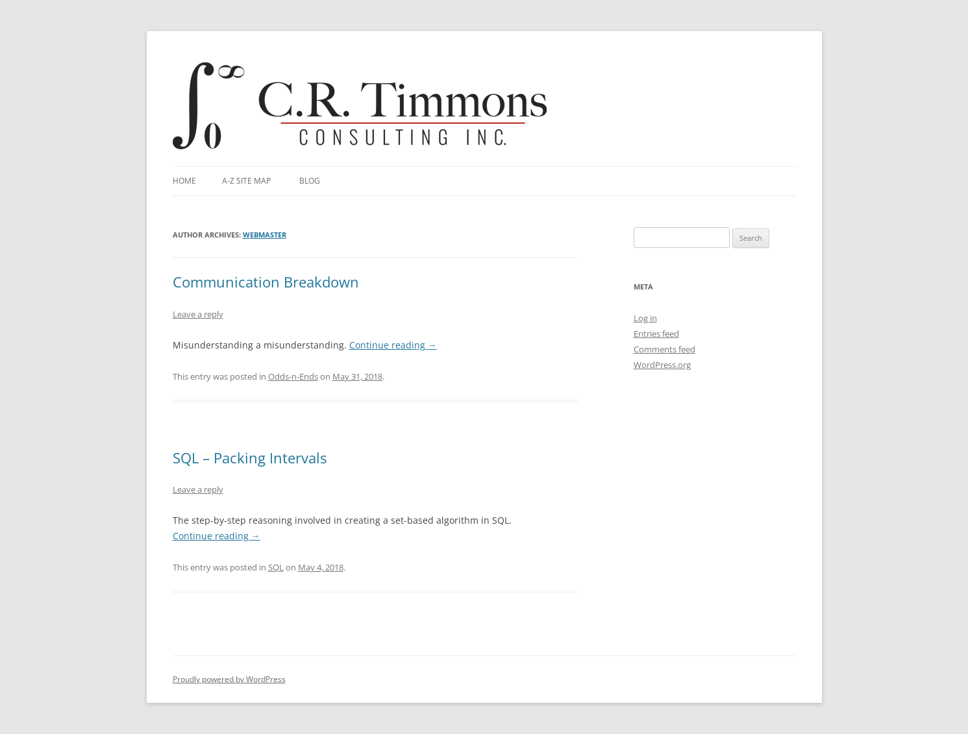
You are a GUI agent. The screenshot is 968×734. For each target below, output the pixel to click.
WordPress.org (662, 365)
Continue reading (393, 345)
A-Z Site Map (246, 180)
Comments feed (664, 349)
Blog (309, 180)
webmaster (264, 234)
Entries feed (656, 333)
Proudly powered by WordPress (229, 679)
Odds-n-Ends (293, 376)
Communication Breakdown (266, 281)
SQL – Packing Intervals (250, 457)
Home (184, 180)
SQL (276, 567)
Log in (645, 318)
